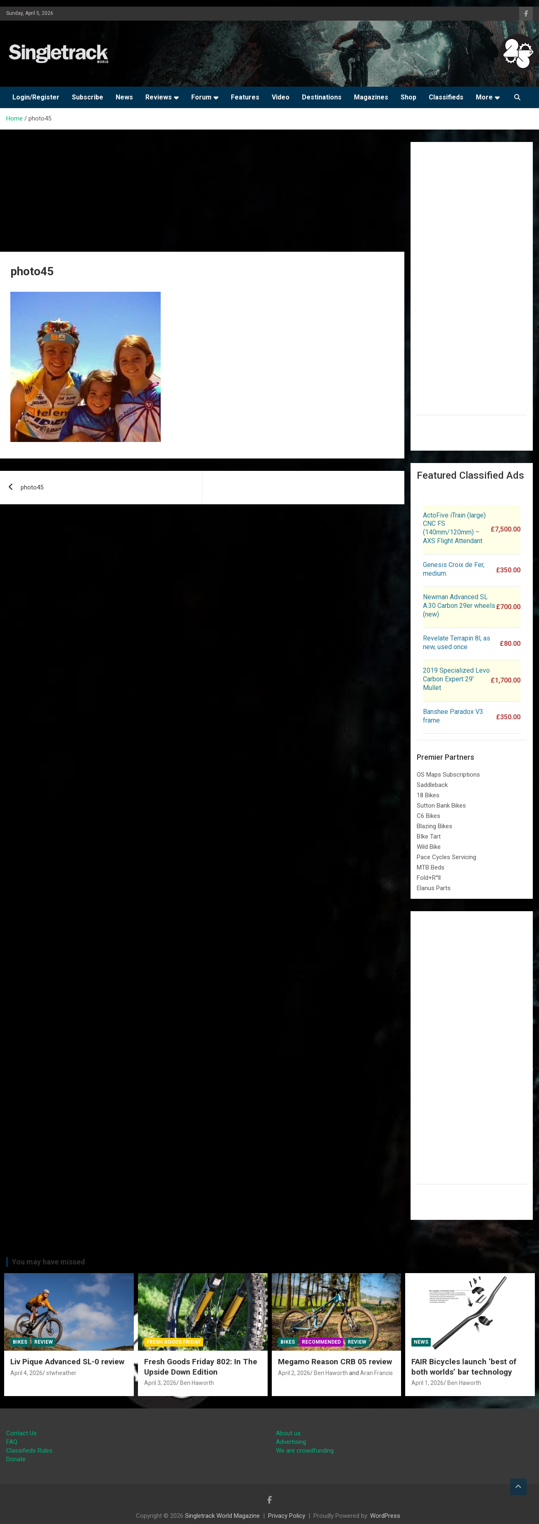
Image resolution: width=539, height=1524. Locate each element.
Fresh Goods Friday (174, 1342)
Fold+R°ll (429, 877)
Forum (201, 97)
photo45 (32, 487)
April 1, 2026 (427, 1383)
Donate (16, 1459)
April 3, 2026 (160, 1383)
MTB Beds (430, 867)
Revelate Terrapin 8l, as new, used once (456, 642)
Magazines (371, 97)
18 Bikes (428, 795)
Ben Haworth (197, 1383)
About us (288, 1433)
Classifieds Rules (29, 1450)
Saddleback (432, 785)
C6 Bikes (428, 816)
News (124, 97)
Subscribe (87, 97)
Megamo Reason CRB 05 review (335, 1361)
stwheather (61, 1373)
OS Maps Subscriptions (448, 774)
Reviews (158, 97)
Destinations (322, 97)
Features (245, 97)
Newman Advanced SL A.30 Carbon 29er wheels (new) (459, 605)
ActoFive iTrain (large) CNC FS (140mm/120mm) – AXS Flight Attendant (454, 528)
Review (43, 1342)
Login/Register (35, 97)
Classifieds (446, 97)
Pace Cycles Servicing (446, 857)
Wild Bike (429, 847)
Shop (408, 97)
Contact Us (21, 1433)
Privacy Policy (286, 1515)
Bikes (20, 1342)
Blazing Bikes (434, 826)
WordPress (385, 1515)
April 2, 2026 (294, 1373)
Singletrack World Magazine (222, 1515)
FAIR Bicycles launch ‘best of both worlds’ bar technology (463, 1367)
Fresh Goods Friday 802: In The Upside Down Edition (200, 1367)
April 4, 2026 (26, 1373)
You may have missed (48, 1261)
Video (281, 97)
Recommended (321, 1342)
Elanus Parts (434, 888)
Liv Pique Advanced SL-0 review (67, 1361)
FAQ (11, 1442)
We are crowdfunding (305, 1450)
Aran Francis (376, 1373)
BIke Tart (429, 836)
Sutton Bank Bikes (441, 805)
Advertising (291, 1442)
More (484, 97)
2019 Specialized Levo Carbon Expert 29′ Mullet (456, 679)
